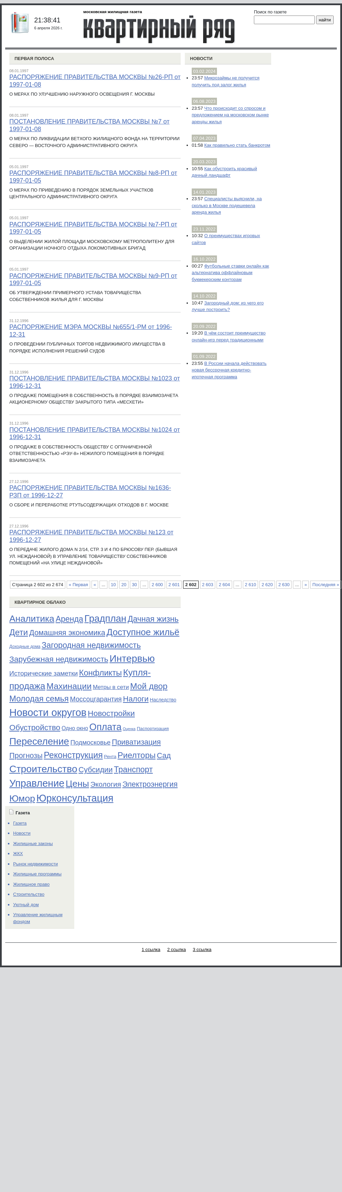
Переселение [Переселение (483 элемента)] (39, 741)
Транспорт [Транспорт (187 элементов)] (133, 769)
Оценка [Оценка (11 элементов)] (129, 729)
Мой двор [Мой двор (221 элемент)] (149, 686)
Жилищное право (31, 884)
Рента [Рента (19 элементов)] (110, 756)
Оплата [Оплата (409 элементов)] (105, 726)
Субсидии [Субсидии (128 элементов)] (95, 769)
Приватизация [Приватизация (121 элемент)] (136, 742)
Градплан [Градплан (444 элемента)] (105, 618)
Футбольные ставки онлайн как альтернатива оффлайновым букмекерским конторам (230, 272)
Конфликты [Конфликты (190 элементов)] (100, 672)
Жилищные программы (37, 873)
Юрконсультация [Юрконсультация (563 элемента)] (74, 798)
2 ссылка (176, 949)
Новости (201, 58)
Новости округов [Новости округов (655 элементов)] (47, 712)
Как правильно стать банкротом (237, 145)
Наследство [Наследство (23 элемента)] (163, 699)
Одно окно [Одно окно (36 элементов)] (74, 728)
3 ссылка (202, 949)
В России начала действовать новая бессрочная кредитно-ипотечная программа (229, 370)
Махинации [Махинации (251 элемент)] (69, 686)
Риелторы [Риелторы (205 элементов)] (136, 755)
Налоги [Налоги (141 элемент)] (136, 699)
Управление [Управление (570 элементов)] (36, 783)
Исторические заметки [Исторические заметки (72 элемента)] (43, 673)
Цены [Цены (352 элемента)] (77, 783)
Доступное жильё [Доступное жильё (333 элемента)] (142, 632)
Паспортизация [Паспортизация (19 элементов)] (153, 728)
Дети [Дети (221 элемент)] (18, 632)
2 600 (157, 584)
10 (113, 584)
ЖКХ (18, 853)
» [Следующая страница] (305, 584)
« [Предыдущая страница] (95, 584)
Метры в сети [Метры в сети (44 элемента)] (111, 687)
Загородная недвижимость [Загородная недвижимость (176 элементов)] (91, 645)
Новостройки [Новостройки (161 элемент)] (111, 713)
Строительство (28, 894)
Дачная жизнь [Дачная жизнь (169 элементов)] (153, 618)
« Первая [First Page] (78, 584)
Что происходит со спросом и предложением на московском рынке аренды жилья (230, 115)
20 (123, 584)
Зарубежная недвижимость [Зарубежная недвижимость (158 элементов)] (58, 659)
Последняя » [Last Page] (325, 584)
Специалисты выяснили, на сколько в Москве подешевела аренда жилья (227, 205)
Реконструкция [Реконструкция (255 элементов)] (73, 755)
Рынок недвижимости (35, 863)
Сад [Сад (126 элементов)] (164, 755)
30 (134, 584)
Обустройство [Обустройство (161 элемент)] (34, 727)
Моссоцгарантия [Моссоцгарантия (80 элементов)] (96, 699)
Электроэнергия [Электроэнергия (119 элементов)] (150, 784)
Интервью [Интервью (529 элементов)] (132, 658)
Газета (20, 823)
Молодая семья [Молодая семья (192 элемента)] (39, 698)
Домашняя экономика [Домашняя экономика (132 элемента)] (67, 632)
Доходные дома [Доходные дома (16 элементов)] (24, 646)
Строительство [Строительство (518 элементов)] (43, 768)
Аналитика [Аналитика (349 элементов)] (31, 618)
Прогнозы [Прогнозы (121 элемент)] (25, 756)
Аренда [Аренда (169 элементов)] (69, 618)
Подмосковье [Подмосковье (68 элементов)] (90, 742)
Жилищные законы (33, 843)
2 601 (174, 584)
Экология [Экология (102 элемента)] (105, 784)
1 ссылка (151, 949)
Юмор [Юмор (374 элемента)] (22, 798)
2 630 (284, 584)
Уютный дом (26, 904)
